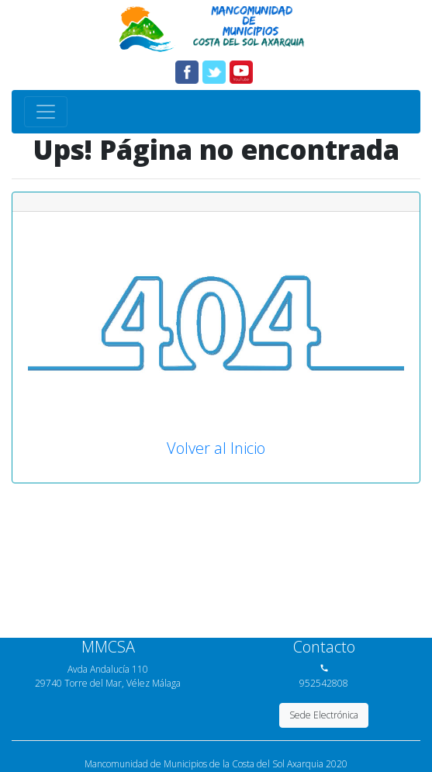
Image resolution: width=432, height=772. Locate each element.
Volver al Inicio (216, 448)
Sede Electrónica (323, 715)
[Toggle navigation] (45, 111)
